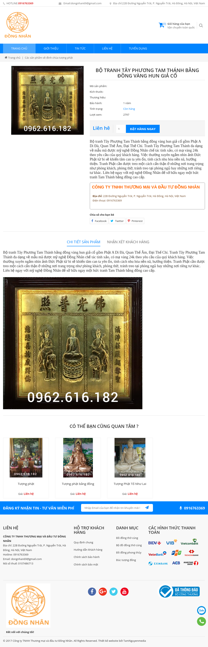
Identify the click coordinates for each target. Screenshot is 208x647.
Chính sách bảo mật (86, 564)
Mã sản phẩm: (98, 86)
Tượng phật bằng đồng (78, 484)
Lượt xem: (96, 114)
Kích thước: (97, 92)
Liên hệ (107, 48)
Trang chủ (19, 48)
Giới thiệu (51, 48)
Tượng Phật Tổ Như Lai (130, 484)
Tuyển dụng (138, 48)
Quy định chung (83, 542)
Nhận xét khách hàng (128, 242)
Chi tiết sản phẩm (83, 242)
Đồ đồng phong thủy (128, 552)
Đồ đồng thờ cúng (127, 538)
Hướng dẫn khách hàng (88, 549)
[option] (47, 100)
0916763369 (25, 3)
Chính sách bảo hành (87, 557)
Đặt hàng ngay (143, 129)
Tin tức (80, 48)
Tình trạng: (96, 109)
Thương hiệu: (98, 97)
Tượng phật (26, 484)
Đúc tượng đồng (126, 560)
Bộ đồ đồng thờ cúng (129, 545)
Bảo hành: (96, 103)
